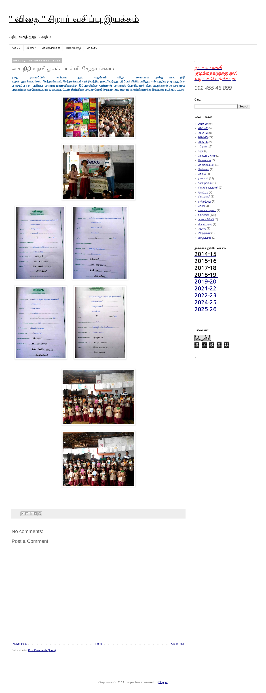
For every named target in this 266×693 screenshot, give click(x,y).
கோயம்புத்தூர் (206, 155)
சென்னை (203, 169)
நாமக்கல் (203, 214)
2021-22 (203, 128)
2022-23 (203, 132)
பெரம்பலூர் (205, 224)
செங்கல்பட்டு (206, 164)
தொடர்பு (92, 47)
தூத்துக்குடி (204, 201)
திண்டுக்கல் (205, 183)
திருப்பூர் (203, 192)
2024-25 (203, 137)
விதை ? (31, 47)
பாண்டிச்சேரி (206, 219)
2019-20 (203, 123)
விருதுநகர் (204, 233)
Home (99, 643)
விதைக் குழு (73, 47)
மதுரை (202, 228)
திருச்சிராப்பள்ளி (208, 187)
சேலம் (202, 173)
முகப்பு (16, 47)
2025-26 (203, 142)
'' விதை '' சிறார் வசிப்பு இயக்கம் (74, 19)
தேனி (201, 205)
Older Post (177, 643)
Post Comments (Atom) (42, 650)
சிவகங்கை (204, 160)
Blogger (163, 682)
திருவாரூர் (204, 196)
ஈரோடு (202, 146)
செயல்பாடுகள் (51, 47)
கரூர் (200, 151)
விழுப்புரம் (204, 237)
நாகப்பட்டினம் (207, 210)
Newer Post (20, 643)
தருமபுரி (203, 178)
